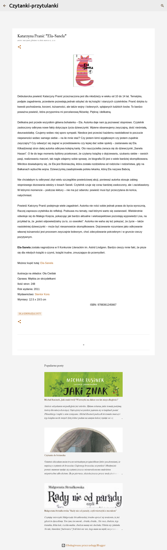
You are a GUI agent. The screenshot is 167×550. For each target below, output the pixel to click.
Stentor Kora (42, 294)
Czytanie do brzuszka (54, 455)
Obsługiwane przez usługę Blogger (83, 545)
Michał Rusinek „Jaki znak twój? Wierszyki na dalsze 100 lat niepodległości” (81, 399)
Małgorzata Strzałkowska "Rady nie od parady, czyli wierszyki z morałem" (80, 510)
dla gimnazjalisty (30, 314)
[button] (19, 47)
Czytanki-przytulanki (33, 5)
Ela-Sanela (46, 263)
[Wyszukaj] (162, 6)
